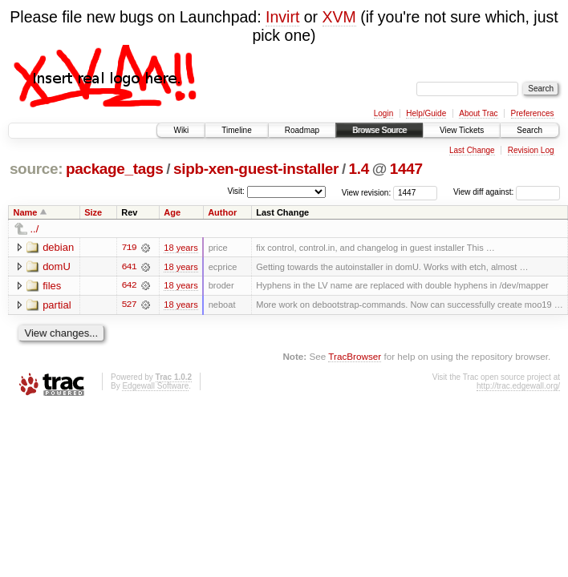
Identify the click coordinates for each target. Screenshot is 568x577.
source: (36, 168)
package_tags (115, 168)
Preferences (532, 113)
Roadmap (302, 130)
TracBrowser (354, 357)
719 (129, 247)
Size (93, 212)
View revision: (367, 192)
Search (529, 130)
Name (26, 212)
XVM (339, 17)
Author (222, 212)
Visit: (236, 191)
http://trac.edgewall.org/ (518, 386)
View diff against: (506, 192)
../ (34, 229)
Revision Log (531, 150)
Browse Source (379, 130)
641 (129, 266)
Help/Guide (426, 113)
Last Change (472, 150)
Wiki (181, 130)
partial (57, 305)
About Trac (478, 113)
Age (172, 212)
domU (57, 266)
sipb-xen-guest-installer (256, 168)
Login (383, 113)
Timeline (236, 130)
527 (129, 305)
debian (58, 247)
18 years (180, 247)
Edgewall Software (155, 386)
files (52, 286)
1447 (406, 168)
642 (129, 286)
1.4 (359, 168)
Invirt (282, 17)
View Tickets (462, 130)
